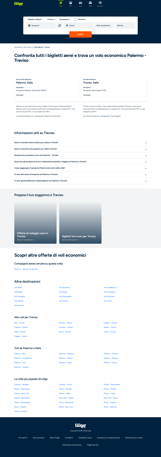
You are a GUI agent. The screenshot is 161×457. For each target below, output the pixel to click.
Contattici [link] (69, 438)
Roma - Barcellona (66, 402)
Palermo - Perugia (111, 358)
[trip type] (35, 19)
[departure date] (104, 25)
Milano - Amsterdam (112, 384)
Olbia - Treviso (20, 332)
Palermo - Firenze (111, 354)
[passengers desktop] (51, 19)
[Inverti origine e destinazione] (60, 25)
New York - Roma (111, 398)
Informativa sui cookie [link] (134, 438)
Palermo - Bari (19, 354)
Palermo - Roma (65, 363)
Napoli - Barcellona (22, 398)
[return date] (125, 25)
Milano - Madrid (110, 389)
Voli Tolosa (63, 301)
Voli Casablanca (110, 287)
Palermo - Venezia (21, 367)
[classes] (65, 19)
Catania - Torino (65, 384)
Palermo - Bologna (66, 354)
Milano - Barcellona (22, 389)
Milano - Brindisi (65, 389)
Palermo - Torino (110, 363)
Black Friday (55, 438)
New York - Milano (66, 398)
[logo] (18, 4)
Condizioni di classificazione (108, 438)
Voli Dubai (63, 292)
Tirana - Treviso (110, 332)
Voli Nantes (18, 301)
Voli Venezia (19, 305)
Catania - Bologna (21, 384)
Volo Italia (17, 47)
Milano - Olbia (64, 393)
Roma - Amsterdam (22, 402)
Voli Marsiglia (19, 296)
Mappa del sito (93, 445)
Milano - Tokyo (109, 393)
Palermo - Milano (66, 358)
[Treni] (70, 4)
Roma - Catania (110, 402)
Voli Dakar (18, 292)
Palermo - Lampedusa (23, 358)
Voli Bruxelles (64, 287)
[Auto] (80, 4)
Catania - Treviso (21, 327)
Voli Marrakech (110, 292)
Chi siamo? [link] (22, 438)
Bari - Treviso (19, 323)
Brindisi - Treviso (65, 323)
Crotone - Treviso (66, 327)
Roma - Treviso (65, 332)
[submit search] (80, 34)
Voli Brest (18, 287)
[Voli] (61, 4)
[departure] (43, 25)
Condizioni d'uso (85, 438)
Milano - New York (21, 393)
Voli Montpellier (65, 296)
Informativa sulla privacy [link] (72, 445)
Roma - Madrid (20, 407)
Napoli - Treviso (110, 327)
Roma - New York (66, 407)
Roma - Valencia (110, 407)
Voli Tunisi (108, 301)
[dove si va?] (100, 4)
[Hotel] (90, 4)
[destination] (80, 25)
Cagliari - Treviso (110, 323)
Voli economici (39, 438)
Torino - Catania (20, 411)
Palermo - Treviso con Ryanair (26, 269)
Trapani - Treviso (20, 336)
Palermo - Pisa (20, 363)
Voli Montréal (109, 296)
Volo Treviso (27, 47)
